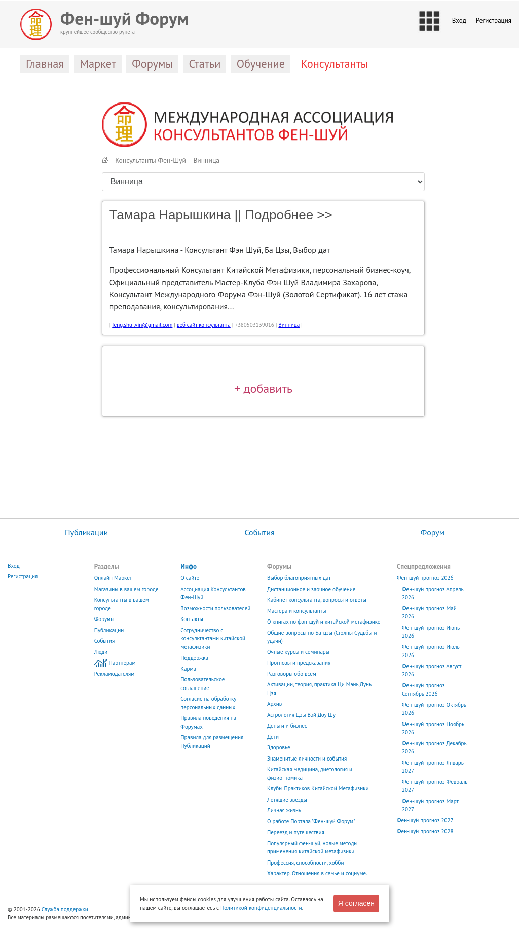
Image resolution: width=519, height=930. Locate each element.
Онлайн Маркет (113, 577)
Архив (274, 703)
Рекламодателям (114, 673)
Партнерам (122, 662)
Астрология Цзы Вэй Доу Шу (301, 714)
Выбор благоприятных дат (299, 577)
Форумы (104, 619)
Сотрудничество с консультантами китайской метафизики (212, 638)
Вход (459, 20)
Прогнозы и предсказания (298, 662)
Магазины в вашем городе (126, 589)
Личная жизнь (284, 810)
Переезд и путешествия (295, 832)
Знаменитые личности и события (307, 758)
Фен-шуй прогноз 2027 (425, 820)
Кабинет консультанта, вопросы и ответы (316, 599)
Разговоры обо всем (291, 673)
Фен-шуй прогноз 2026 (425, 577)
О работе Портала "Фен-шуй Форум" (311, 821)
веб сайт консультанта (204, 324)
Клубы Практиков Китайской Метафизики (317, 788)
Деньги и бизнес (287, 725)
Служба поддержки (65, 909)
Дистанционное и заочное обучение (311, 589)
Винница (206, 160)
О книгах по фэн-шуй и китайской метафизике (323, 621)
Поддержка (194, 657)
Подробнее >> (288, 214)
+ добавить (263, 388)
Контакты (191, 619)
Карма (188, 668)
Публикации (86, 532)
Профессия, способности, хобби (305, 862)
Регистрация (493, 20)
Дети (273, 736)
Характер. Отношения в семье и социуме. (317, 873)
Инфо (188, 566)
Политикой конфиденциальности (261, 907)
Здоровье (278, 747)
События (259, 532)
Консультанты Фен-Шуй (150, 160)
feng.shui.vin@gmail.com (142, 324)
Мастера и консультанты (296, 610)
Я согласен (356, 903)
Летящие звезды (287, 799)
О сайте (189, 577)
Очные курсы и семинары (298, 652)
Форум (432, 532)
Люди (101, 652)
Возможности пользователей (215, 608)
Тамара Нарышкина (170, 214)
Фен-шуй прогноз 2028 (425, 831)
